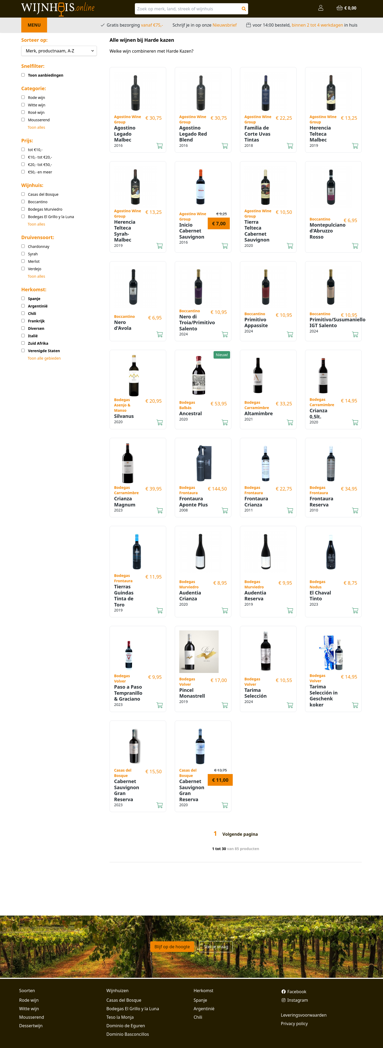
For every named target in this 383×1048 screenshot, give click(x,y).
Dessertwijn (31, 1026)
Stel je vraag (216, 947)
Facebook (293, 992)
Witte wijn (29, 1009)
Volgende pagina (240, 834)
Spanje (200, 1000)
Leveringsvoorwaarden (304, 1015)
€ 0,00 (346, 8)
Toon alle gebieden (44, 358)
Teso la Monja (120, 1017)
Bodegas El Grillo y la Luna (132, 1009)
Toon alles (36, 127)
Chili (198, 1017)
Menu (34, 25)
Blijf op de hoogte (172, 947)
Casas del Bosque (123, 1000)
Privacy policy (294, 1023)
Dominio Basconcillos (127, 1034)
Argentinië (204, 1009)
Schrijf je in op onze (205, 25)
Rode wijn (29, 1000)
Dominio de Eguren (125, 1026)
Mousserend (31, 1017)
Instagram (294, 1000)
